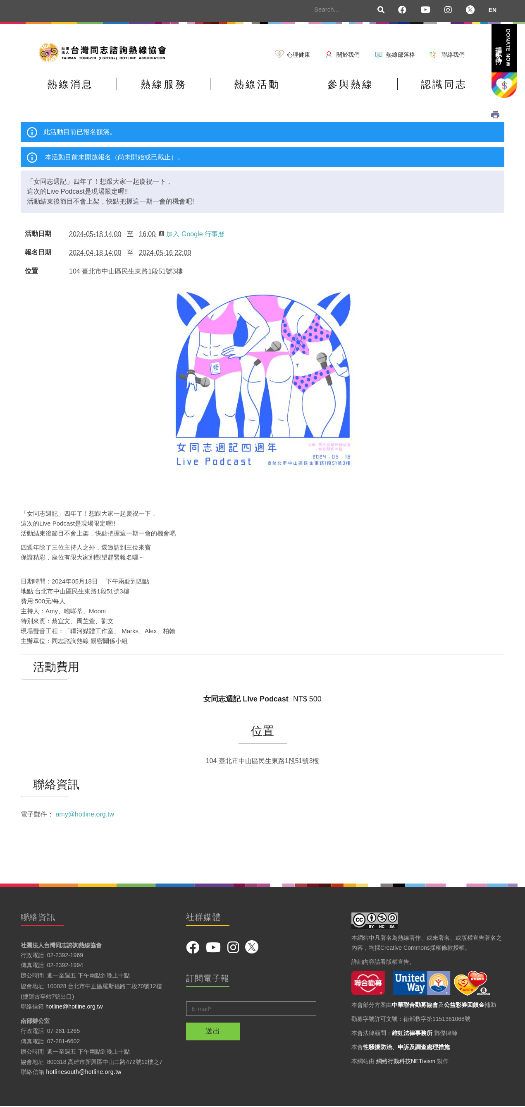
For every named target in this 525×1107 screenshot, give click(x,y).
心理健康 (298, 54)
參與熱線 (352, 84)
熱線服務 (164, 84)
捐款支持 (503, 48)
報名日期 (38, 252)
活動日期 (38, 234)
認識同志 (445, 84)
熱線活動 (258, 84)
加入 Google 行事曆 (191, 234)
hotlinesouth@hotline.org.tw (84, 1072)
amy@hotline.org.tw (84, 814)
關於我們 (348, 54)
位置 (31, 271)
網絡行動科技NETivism (405, 1061)
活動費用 (45, 667)
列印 (495, 115)
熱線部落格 (400, 54)
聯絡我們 (453, 54)
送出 (212, 1031)
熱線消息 (70, 84)
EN (492, 10)
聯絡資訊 (45, 784)
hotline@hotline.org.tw (74, 1007)
